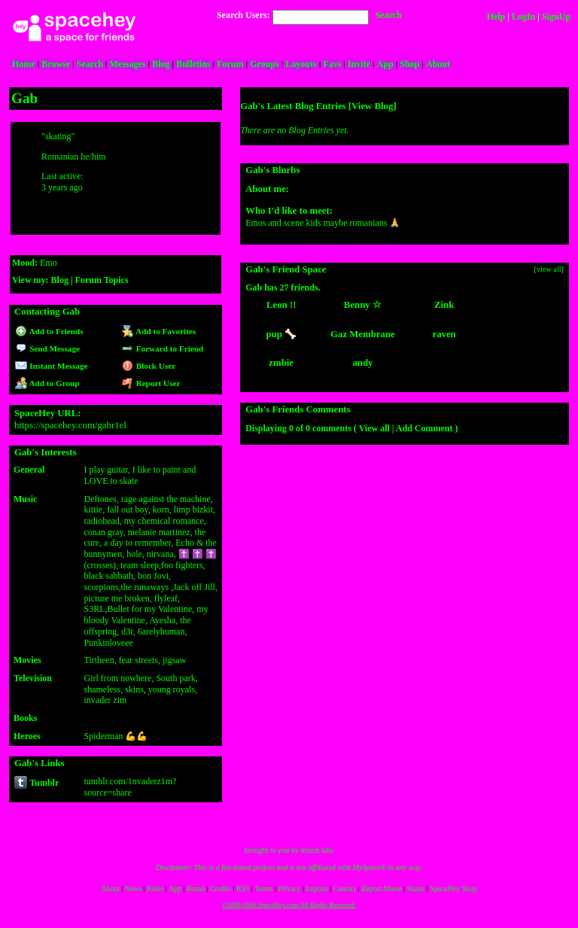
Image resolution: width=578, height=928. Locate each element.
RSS (242, 888)
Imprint (316, 888)
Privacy (289, 888)
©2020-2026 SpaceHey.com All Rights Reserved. (289, 904)
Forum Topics (102, 280)
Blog (160, 64)
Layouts (300, 64)
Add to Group (47, 383)
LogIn (523, 16)
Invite (359, 64)
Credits (220, 888)
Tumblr (36, 782)
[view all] (549, 269)
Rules (155, 888)
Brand (196, 888)
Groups (264, 64)
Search (389, 15)
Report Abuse (381, 888)
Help (496, 16)
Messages (128, 64)
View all (374, 428)
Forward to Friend (163, 348)
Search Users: (243, 15)
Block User (149, 365)
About (438, 64)
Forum (230, 64)
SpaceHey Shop (453, 888)
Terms (263, 888)
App (385, 64)
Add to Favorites (159, 331)
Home (23, 64)
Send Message (47, 348)
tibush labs (317, 850)
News (133, 888)
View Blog (372, 106)
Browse (55, 64)
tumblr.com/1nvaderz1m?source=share (130, 787)
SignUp (556, 16)
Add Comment (424, 428)
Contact (344, 888)
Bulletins (193, 64)
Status (415, 888)
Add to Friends (49, 331)
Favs (332, 64)
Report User (151, 383)
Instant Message (51, 365)
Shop (409, 64)
